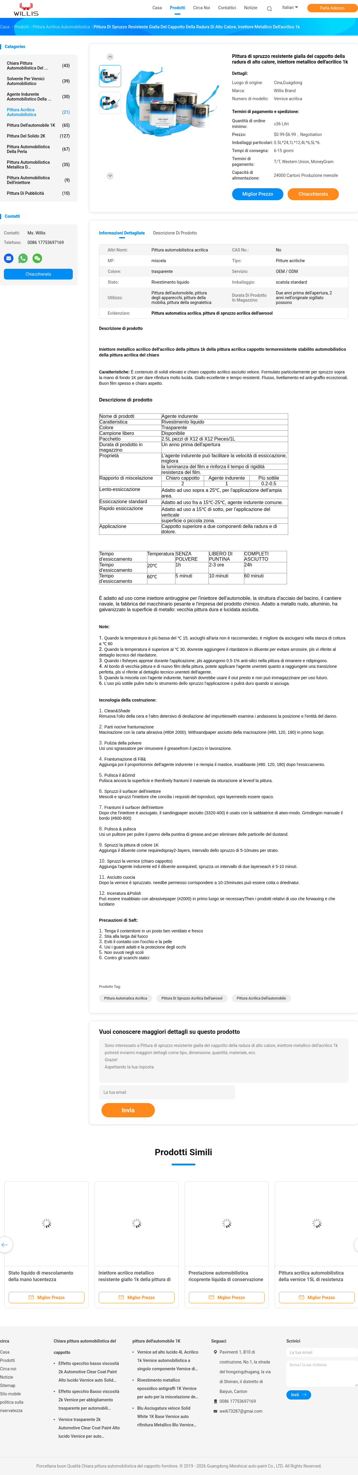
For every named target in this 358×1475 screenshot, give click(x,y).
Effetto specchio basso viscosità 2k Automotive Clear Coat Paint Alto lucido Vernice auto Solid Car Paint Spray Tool (88, 1372)
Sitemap (7, 1385)
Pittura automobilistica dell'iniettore (38, 180)
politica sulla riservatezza (11, 1406)
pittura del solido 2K (38, 136)
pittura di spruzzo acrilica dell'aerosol (192, 998)
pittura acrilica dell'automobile (261, 998)
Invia (128, 1110)
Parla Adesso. (332, 8)
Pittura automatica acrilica (125, 998)
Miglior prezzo (257, 194)
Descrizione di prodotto (175, 233)
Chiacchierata (38, 274)
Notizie (6, 1377)
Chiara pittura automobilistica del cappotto (85, 1347)
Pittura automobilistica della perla (38, 149)
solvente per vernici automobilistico (38, 81)
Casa (5, 1352)
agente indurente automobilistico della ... (38, 96)
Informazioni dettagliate (122, 233)
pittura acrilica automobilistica (38, 112)
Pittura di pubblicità (38, 193)
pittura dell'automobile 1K (38, 125)
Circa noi (8, 1368)
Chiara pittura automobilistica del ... (38, 65)
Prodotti (7, 1360)
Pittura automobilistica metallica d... (38, 164)
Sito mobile (10, 1393)
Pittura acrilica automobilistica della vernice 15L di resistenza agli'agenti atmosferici (311, 1279)
